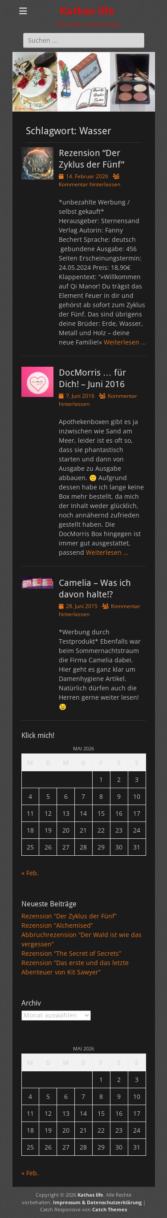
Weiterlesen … (125, 342)
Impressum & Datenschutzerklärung (97, 1202)
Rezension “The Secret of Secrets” (71, 953)
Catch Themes (109, 1209)
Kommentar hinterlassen (89, 184)
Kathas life (87, 11)
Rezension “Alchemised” (57, 925)
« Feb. (30, 873)
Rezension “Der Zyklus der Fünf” (69, 916)
